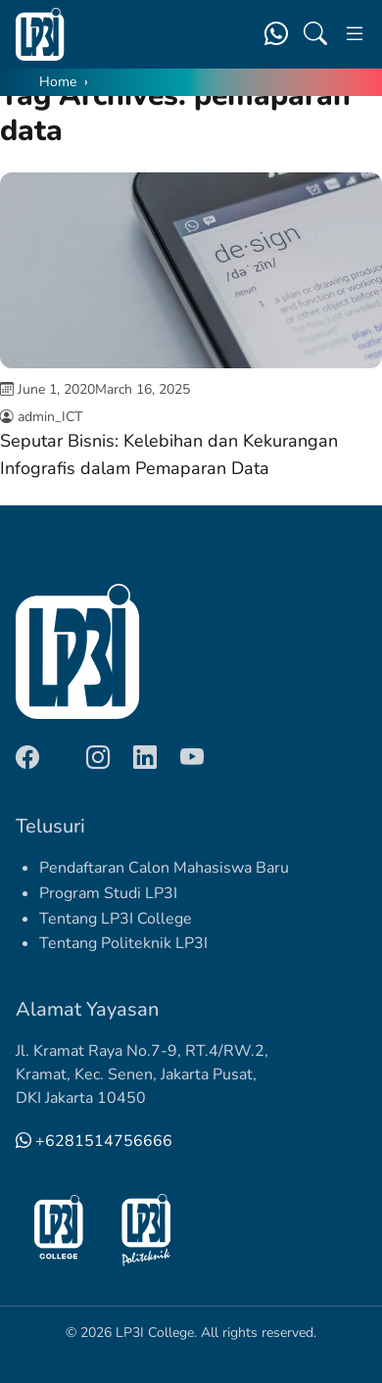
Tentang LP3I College (115, 919)
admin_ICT (50, 416)
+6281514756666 (94, 1141)
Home (57, 81)
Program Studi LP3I (108, 893)
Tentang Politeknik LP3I (123, 943)
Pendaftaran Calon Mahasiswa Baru (164, 868)
